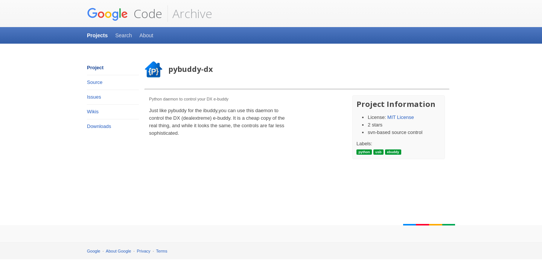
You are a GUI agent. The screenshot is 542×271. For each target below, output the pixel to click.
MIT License (400, 117)
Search (123, 35)
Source (94, 82)
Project (95, 67)
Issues (94, 97)
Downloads (99, 126)
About (147, 35)
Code (124, 13)
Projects (97, 35)
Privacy (144, 251)
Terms (161, 251)
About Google (118, 251)
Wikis (93, 111)
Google (93, 251)
